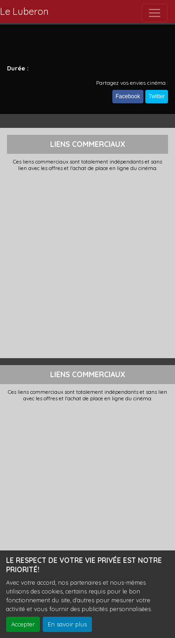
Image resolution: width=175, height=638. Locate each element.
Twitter (157, 96)
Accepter (23, 624)
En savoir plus (67, 624)
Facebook (128, 96)
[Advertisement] (87, 264)
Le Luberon (24, 11)
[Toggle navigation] (155, 13)
